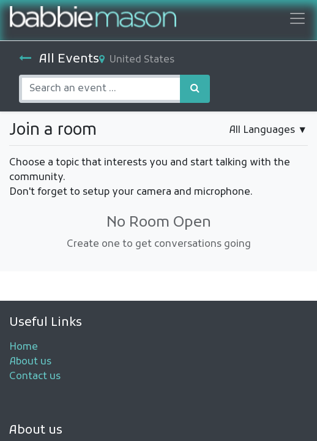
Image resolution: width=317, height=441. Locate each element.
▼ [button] (268, 130)
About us (30, 362)
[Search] (195, 89)
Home (23, 347)
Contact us (35, 377)
